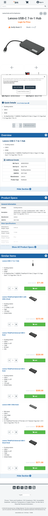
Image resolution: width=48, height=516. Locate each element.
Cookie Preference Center (23, 91)
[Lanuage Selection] (24, 494)
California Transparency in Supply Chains (23, 502)
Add (35, 288)
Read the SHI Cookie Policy (9, 82)
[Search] (45, 6)
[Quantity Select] (17, 125)
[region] (24, 85)
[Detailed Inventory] (31, 27)
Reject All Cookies (18, 87)
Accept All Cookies (30, 87)
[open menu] (5, 2)
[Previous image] (11, 67)
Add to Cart (29, 125)
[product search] (24, 6)
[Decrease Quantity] (13, 125)
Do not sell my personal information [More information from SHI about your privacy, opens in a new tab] (10, 81)
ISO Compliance (28, 500)
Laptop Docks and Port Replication (11, 13)
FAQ (34, 500)
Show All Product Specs (24, 247)
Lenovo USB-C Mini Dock (10, 405)
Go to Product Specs (23, 103)
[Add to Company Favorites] (41, 13)
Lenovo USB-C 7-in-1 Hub (10, 261)
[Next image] (36, 67)
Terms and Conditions (16, 500)
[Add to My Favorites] (45, 13)
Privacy (7, 500)
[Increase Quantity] (20, 125)
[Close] (44, 76)
